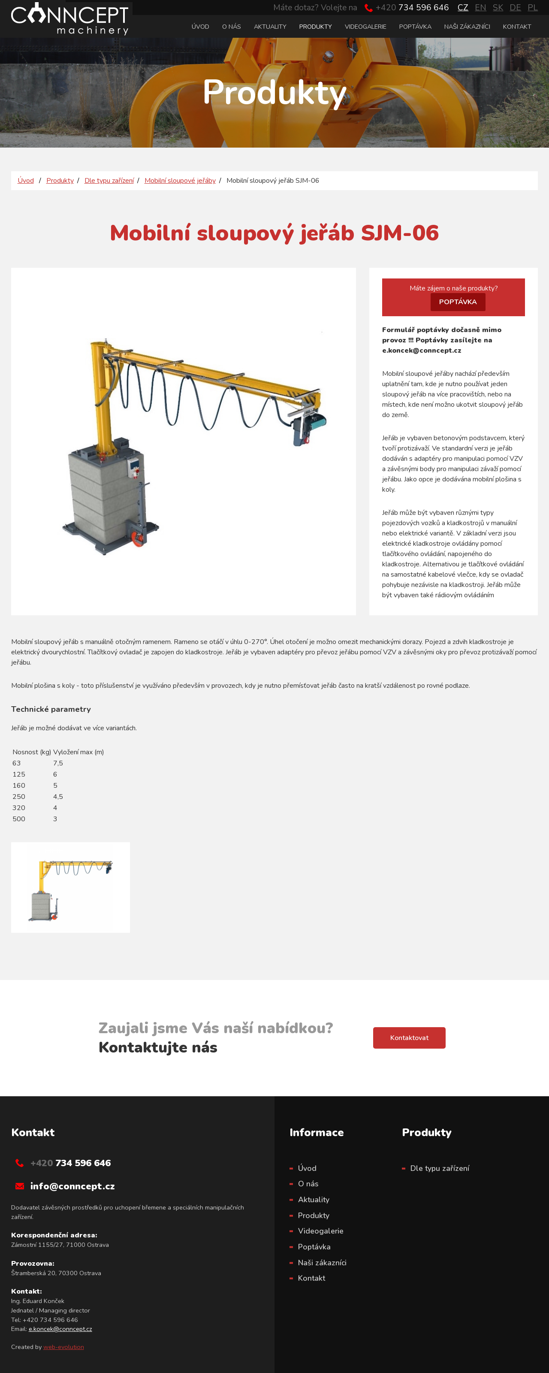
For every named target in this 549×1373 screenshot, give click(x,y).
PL (533, 7)
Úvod (200, 26)
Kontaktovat (409, 1038)
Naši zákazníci (467, 26)
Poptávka (415, 26)
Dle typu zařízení (109, 180)
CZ (463, 7)
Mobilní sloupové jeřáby (180, 180)
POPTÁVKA (458, 302)
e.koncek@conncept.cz (60, 1329)
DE (515, 7)
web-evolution (63, 1347)
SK (498, 7)
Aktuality (270, 26)
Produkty (315, 26)
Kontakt (517, 26)
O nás (231, 26)
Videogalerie (365, 26)
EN (480, 7)
